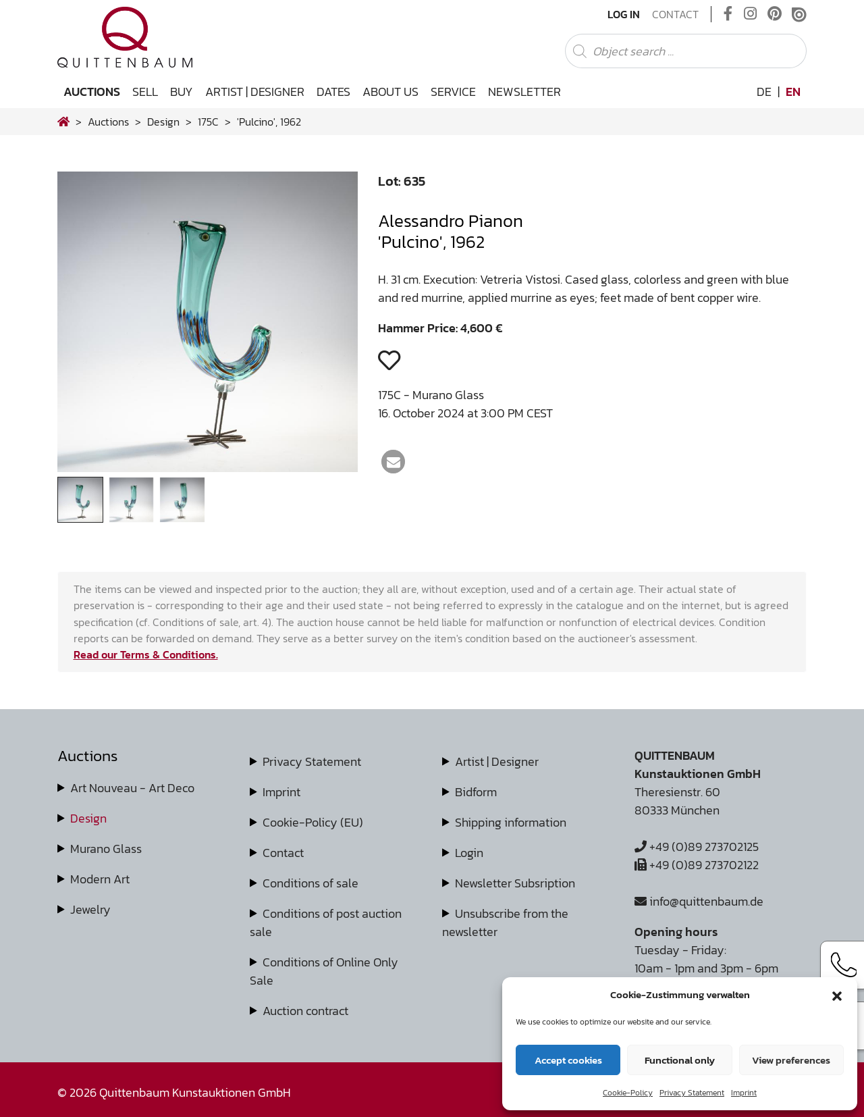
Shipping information (510, 822)
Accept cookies (568, 1060)
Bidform (476, 792)
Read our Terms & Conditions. (146, 654)
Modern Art (100, 879)
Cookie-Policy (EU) (313, 822)
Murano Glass (106, 848)
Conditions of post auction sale (326, 922)
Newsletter (524, 91)
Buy (181, 91)
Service (453, 91)
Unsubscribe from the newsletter (505, 922)
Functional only (680, 1060)
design (163, 121)
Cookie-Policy (628, 1093)
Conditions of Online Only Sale (324, 971)
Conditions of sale (310, 883)
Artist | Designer (254, 91)
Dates (333, 91)
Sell (145, 91)
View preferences (791, 1060)
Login (469, 852)
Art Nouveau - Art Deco (132, 788)
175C (208, 121)
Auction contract (305, 1011)
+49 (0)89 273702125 (696, 846)
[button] (837, 995)
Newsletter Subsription (515, 883)
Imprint (744, 1093)
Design (88, 818)
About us (390, 91)
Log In (624, 14)
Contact (675, 14)
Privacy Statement (691, 1093)
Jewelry (90, 909)
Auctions (91, 91)
